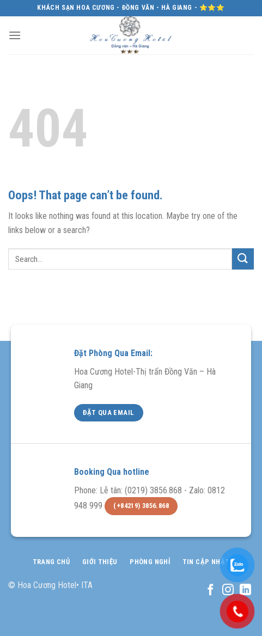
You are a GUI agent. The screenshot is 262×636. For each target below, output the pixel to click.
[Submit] (243, 259)
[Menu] (14, 35)
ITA (87, 585)
